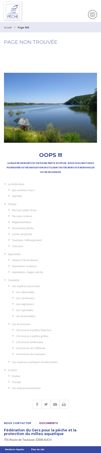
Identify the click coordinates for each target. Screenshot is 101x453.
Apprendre (14, 254)
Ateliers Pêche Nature (25, 260)
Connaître (14, 280)
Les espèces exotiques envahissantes (35, 362)
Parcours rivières (22, 216)
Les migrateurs (25, 304)
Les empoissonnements (26, 388)
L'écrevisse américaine (29, 342)
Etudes (16, 376)
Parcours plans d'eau (24, 210)
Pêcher (12, 204)
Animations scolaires (24, 266)
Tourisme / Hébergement (27, 240)
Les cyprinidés (24, 310)
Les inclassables (26, 316)
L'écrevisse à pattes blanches (33, 330)
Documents (48, 423)
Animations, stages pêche (27, 272)
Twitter (46, 404)
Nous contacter (17, 423)
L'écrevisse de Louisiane (30, 354)
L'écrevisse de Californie (30, 348)
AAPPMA (17, 196)
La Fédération (16, 184)
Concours (17, 246)
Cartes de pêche (22, 234)
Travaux (16, 382)
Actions (12, 370)
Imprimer (63, 404)
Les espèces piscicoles (26, 286)
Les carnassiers (25, 298)
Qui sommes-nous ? (23, 190)
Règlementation (21, 222)
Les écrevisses (21, 324)
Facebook (37, 404)
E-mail (54, 404)
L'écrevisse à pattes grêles (32, 336)
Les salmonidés (25, 292)
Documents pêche (23, 228)
